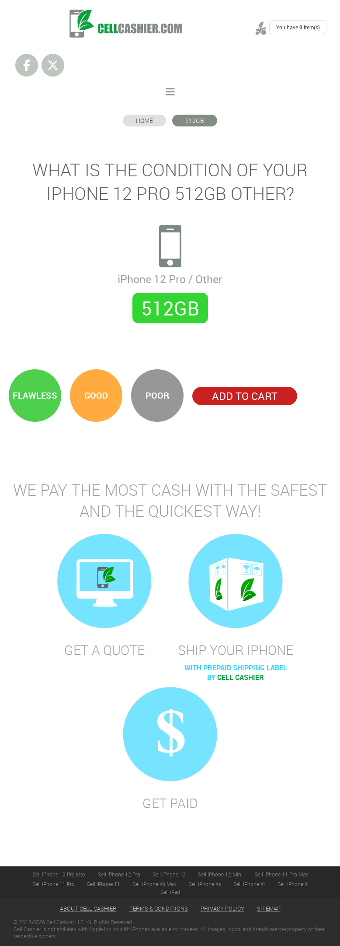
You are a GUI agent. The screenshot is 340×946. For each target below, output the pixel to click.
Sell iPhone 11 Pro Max (281, 874)
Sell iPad (170, 891)
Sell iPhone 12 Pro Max (59, 874)
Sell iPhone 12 (169, 874)
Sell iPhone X (293, 883)
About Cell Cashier (88, 908)
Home (144, 120)
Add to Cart (245, 396)
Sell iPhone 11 (103, 883)
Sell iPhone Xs (204, 883)
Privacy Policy (222, 908)
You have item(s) (298, 27)
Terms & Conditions (158, 908)
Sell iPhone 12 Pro (119, 874)
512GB (194, 120)
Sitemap (269, 908)
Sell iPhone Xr (249, 883)
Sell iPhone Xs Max (154, 883)
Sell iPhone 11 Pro (53, 883)
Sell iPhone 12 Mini (220, 874)
